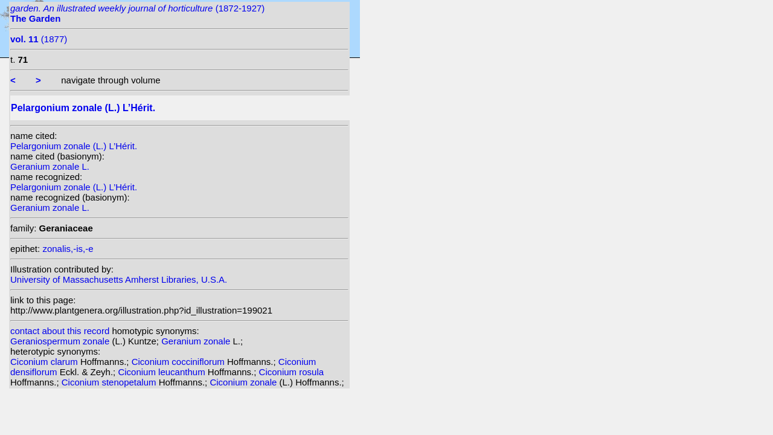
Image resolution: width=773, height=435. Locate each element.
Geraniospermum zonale (61, 341)
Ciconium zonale (244, 382)
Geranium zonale (197, 341)
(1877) (38, 39)
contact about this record (59, 331)
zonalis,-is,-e (67, 248)
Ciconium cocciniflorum (179, 361)
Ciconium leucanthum (162, 372)
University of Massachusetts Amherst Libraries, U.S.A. (118, 279)
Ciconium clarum (45, 361)
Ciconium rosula (291, 372)
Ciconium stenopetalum (110, 382)
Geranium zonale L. (49, 166)
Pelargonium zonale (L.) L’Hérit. (73, 146)
